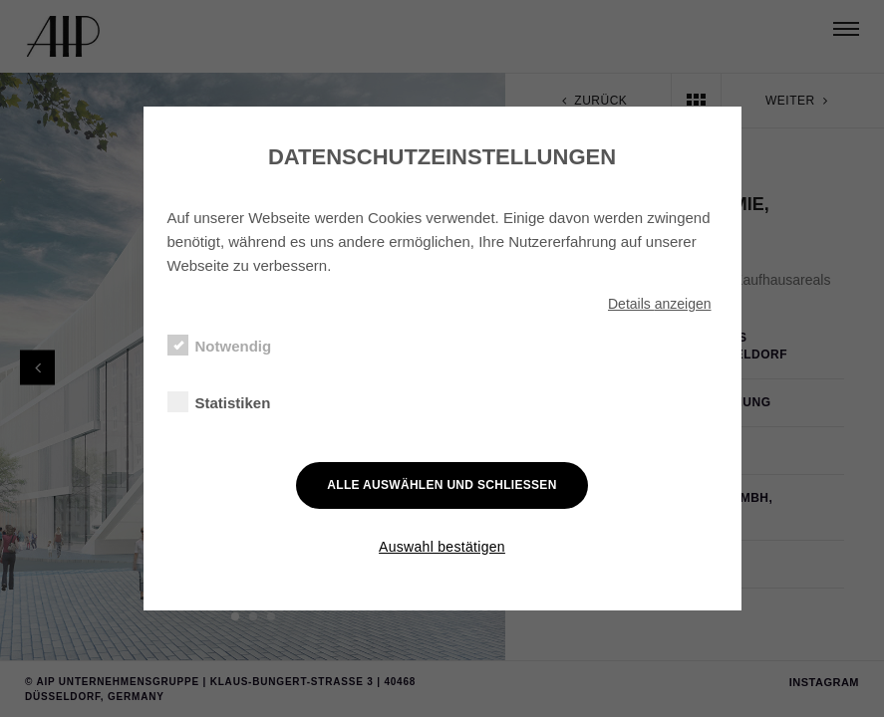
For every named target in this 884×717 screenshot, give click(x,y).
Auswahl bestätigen (442, 547)
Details (660, 304)
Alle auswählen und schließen (441, 485)
